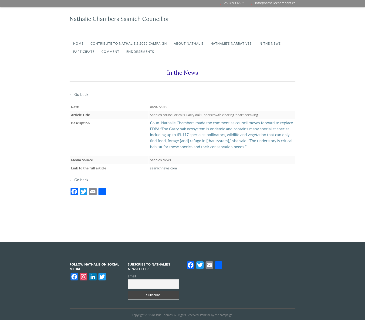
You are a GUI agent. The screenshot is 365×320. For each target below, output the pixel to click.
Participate (84, 51)
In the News (270, 43)
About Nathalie (188, 43)
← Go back (79, 94)
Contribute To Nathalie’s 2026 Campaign (129, 43)
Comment (110, 51)
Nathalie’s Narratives (231, 43)
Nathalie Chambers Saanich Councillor (119, 19)
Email (132, 276)
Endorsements (140, 51)
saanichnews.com (163, 168)
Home (78, 43)
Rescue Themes (162, 315)
